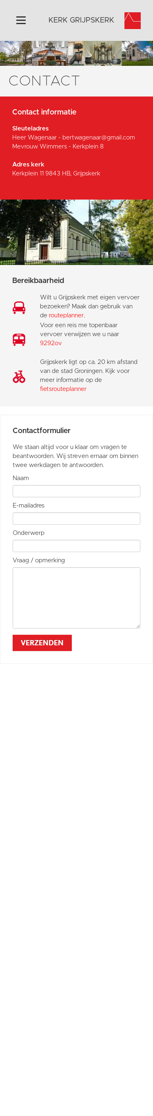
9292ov (51, 343)
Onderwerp (28, 533)
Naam (21, 478)
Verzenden (42, 642)
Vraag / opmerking (39, 560)
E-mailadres (28, 506)
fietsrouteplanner (63, 389)
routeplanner (66, 315)
